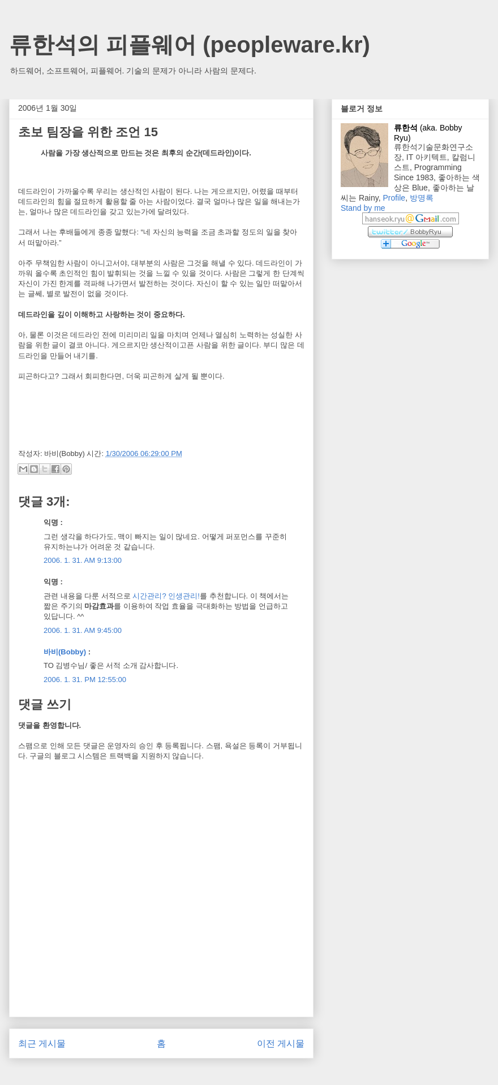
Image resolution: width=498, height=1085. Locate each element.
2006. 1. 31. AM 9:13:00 (83, 560)
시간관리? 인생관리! (165, 596)
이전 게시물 (280, 1043)
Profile (394, 197)
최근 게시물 (42, 1043)
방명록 (421, 197)
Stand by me (363, 207)
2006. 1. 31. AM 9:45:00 (83, 630)
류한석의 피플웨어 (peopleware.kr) (189, 44)
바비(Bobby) (65, 652)
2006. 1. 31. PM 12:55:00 (85, 679)
